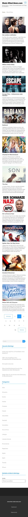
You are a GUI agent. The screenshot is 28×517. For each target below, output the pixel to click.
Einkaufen (4, 392)
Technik (4, 462)
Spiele (3, 453)
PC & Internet (5, 443)
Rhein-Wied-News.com (12, 3)
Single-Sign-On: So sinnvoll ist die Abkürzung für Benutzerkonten (14, 375)
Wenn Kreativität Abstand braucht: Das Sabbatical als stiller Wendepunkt (12, 369)
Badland (5, 125)
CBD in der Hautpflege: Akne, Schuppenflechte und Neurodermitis (11, 358)
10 (9, 325)
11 (14, 325)
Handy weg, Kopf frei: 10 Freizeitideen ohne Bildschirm (13, 352)
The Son (5, 184)
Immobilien (5, 425)
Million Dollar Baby (8, 64)
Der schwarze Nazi (8, 214)
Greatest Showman (8, 273)
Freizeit (4, 411)
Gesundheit (5, 415)
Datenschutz (14, 512)
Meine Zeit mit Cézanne (9, 302)
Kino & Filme (5, 429)
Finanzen (4, 406)
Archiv (3, 478)
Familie (4, 401)
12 (19, 325)
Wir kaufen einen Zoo (7, 363)
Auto (3, 387)
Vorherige (8, 316)
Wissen (4, 467)
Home (3, 12)
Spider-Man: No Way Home (10, 243)
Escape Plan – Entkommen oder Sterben (12, 94)
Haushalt (4, 420)
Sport (3, 458)
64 (15, 330)
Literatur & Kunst (6, 439)
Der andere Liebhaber (9, 35)
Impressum (14, 507)
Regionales (5, 448)
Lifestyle (4, 434)
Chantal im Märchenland (10, 154)
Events (4, 397)
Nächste (22, 330)
